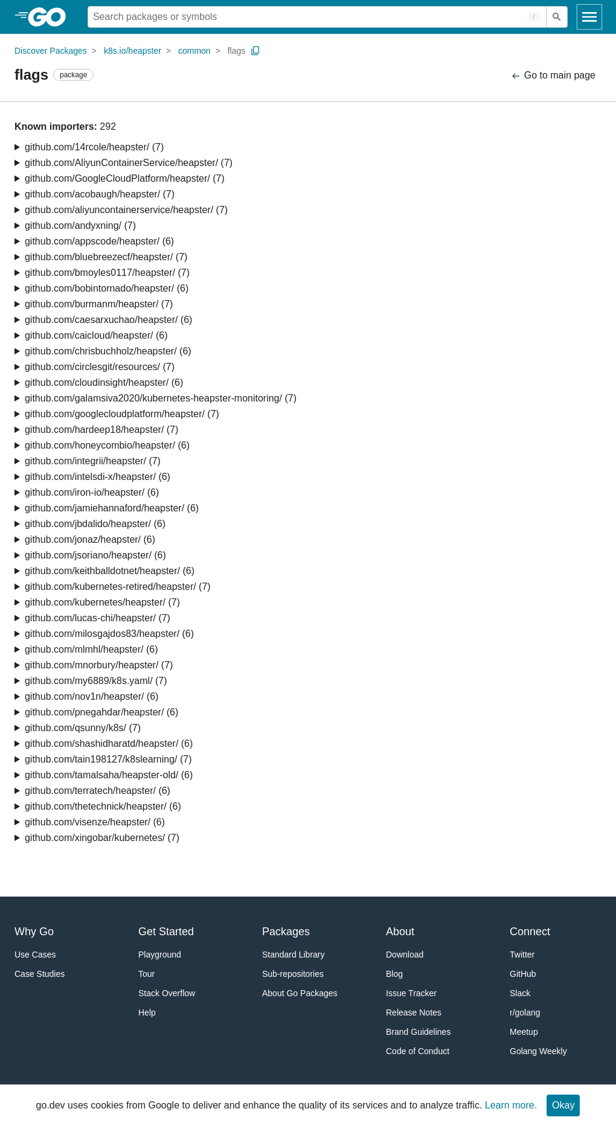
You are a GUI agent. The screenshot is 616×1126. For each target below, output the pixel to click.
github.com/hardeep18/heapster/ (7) (101, 429)
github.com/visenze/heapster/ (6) (95, 822)
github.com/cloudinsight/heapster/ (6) (104, 382)
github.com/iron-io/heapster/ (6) (92, 492)
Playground (159, 954)
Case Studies (39, 974)
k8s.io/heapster (132, 51)
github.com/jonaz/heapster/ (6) (90, 539)
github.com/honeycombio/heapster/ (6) (107, 445)
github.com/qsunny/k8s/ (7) (83, 728)
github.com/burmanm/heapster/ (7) (99, 304)
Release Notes (413, 1012)
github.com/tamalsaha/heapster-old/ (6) (109, 775)
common (194, 51)
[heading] (51, 17)
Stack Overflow (166, 993)
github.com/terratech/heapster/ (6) (97, 790)
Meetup (524, 1032)
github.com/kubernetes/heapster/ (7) (102, 602)
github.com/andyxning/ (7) (80, 225)
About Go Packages (300, 993)
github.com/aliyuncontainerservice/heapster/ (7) (126, 210)
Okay (563, 1105)
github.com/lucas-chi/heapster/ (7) (97, 618)
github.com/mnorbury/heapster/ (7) (99, 665)
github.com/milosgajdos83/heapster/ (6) (109, 634)
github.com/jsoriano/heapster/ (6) (95, 555)
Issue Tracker (411, 993)
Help (147, 1012)
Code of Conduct (417, 1051)
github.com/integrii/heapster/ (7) (93, 461)
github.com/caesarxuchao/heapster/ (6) (108, 320)
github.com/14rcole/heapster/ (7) (94, 147)
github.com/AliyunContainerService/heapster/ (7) (129, 163)
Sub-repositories (293, 974)
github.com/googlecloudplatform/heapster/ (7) (122, 414)
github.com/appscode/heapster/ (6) (99, 241)
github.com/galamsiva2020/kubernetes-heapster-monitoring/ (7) (161, 398)
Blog (394, 974)
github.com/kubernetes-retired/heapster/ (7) (118, 586)
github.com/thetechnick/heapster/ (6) (103, 806)
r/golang (525, 1012)
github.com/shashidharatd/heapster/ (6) (109, 743)
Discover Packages (50, 51)
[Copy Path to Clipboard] (255, 50)
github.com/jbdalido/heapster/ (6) (95, 524)
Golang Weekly (538, 1051)
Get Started (166, 932)
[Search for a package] (317, 17)
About (400, 932)
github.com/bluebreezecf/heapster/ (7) (106, 257)
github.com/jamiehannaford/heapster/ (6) (112, 508)
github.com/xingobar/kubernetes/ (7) (102, 838)
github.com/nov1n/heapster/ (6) (91, 696)
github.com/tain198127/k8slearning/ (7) (108, 759)
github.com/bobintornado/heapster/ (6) (106, 288)
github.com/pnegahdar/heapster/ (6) (101, 712)
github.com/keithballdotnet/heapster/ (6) (109, 571)
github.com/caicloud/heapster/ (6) (96, 335)
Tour (146, 974)
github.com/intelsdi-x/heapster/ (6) (97, 477)
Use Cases (35, 954)
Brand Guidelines (418, 1032)
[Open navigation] (589, 17)
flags (237, 51)
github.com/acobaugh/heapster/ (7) (100, 194)
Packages (286, 932)
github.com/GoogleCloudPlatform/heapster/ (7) (125, 178)
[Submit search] (557, 17)
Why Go (34, 932)
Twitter (522, 954)
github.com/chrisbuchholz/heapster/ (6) (108, 351)
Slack (520, 993)
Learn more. (511, 1105)
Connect (530, 932)
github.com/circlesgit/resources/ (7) (100, 367)
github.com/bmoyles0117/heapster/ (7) (107, 272)
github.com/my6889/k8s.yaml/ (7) (96, 681)
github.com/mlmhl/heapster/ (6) (91, 649)
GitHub (523, 974)
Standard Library (293, 954)
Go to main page (552, 76)
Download (404, 954)
